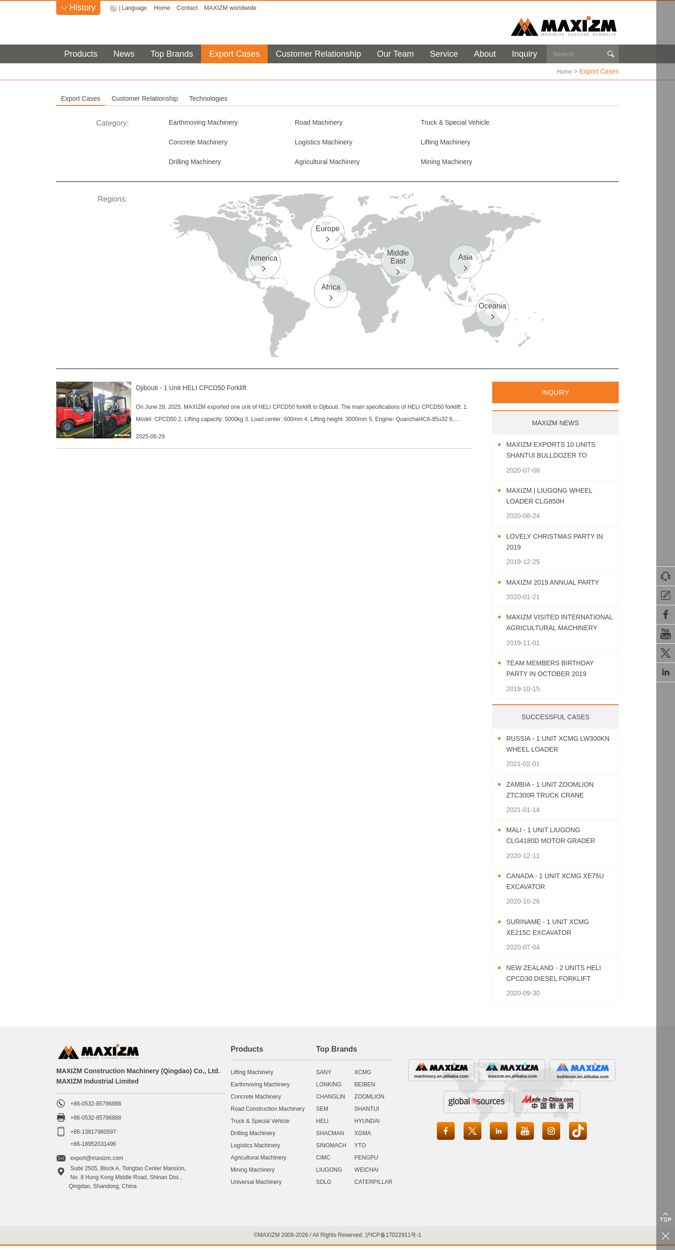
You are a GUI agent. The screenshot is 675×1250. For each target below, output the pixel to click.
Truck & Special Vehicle (433, 123)
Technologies (325, 98)
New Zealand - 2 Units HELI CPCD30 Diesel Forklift (551, 978)
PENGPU (366, 1162)
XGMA (362, 1137)
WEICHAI (366, 1174)
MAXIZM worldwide (232, 7)
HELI (322, 1125)
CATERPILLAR (373, 1186)
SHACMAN (330, 1137)
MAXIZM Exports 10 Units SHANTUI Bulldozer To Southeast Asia (557, 455)
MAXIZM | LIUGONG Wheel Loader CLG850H (555, 500)
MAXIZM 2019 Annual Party (559, 586)
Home (164, 7)
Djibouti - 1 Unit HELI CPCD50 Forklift (239, 392)
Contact (189, 7)
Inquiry (524, 54)
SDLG (323, 1186)
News (124, 54)
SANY (323, 1076)
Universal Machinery (256, 1186)
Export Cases (234, 54)
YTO (360, 1149)
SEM (322, 1113)
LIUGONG (329, 1174)
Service (444, 54)
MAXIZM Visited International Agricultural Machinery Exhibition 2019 (558, 627)
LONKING (328, 1088)
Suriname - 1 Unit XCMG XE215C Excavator (553, 931)
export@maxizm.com (96, 1162)
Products (81, 54)
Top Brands (171, 54)
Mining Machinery (198, 165)
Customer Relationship (318, 54)
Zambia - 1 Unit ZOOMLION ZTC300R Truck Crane (556, 793)
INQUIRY (555, 396)
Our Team (395, 54)
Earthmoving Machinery (208, 123)
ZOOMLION (369, 1101)
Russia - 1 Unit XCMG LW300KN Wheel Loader (553, 747)
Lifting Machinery (309, 144)
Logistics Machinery (202, 144)
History (78, 7)
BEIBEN (364, 1088)
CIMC (323, 1162)
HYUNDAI (367, 1125)
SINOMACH (331, 1149)
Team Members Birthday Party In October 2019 (556, 672)
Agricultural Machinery (543, 144)
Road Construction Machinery (268, 1113)
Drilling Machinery (423, 144)
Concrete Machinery (539, 123)
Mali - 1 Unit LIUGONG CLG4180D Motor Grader (557, 839)
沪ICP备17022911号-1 (393, 1238)
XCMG (362, 1076)
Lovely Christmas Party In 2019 (556, 545)
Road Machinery (308, 123)
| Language (134, 7)
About (485, 54)
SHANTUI (366, 1113)
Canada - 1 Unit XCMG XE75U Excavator (549, 885)
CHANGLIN (330, 1101)
